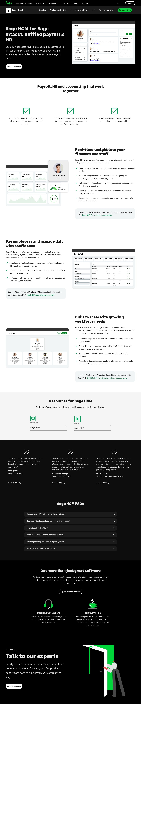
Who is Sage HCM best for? (38, 530)
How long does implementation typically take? (46, 543)
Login (130, 3)
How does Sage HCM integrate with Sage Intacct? (47, 516)
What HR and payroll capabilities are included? (46, 537)
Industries (40, 3)
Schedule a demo (125, 10)
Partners (66, 3)
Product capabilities (58, 10)
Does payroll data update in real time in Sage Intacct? (49, 523)
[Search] (117, 3)
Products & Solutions (24, 3)
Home (9, 3)
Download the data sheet (48, 424)
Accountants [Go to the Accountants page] (53, 3)
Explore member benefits (71, 594)
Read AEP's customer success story (40, 296)
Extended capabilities (79, 10)
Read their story (14, 484)
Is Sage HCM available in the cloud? (41, 550)
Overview (42, 10)
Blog (75, 3)
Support (85, 3)
